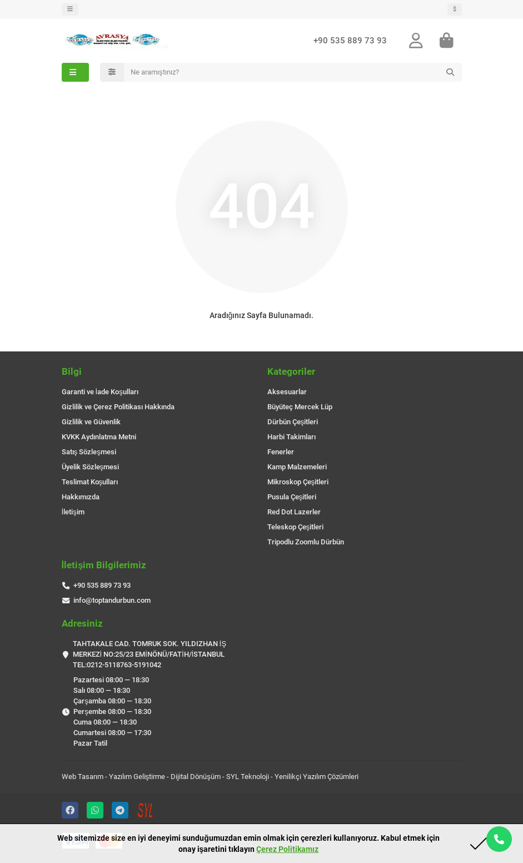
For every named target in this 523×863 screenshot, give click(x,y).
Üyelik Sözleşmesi (90, 467)
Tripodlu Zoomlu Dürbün (305, 542)
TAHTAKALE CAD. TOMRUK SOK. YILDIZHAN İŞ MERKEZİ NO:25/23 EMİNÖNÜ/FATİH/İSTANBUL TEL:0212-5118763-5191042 (150, 654)
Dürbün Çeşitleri (292, 422)
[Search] (293, 72)
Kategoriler (291, 371)
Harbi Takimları (291, 437)
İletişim (73, 512)
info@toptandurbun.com (112, 600)
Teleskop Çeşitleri (295, 527)
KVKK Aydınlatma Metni (99, 437)
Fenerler (280, 452)
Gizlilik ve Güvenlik (91, 422)
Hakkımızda (80, 497)
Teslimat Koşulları (90, 482)
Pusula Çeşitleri (292, 497)
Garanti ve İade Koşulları (100, 392)
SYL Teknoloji (247, 776)
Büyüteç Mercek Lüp (299, 407)
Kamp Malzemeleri (297, 467)
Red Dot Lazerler (294, 512)
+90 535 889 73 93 (350, 41)
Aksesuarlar (287, 392)
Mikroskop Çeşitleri (298, 482)
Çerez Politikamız (287, 849)
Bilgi (72, 371)
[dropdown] (70, 9)
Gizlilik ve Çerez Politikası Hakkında (118, 407)
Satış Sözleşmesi (89, 452)
